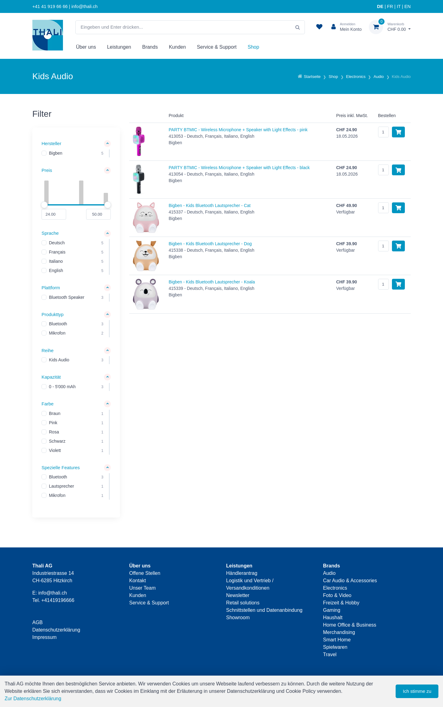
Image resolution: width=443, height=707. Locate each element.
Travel (330, 654)
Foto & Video (337, 595)
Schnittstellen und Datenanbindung (264, 610)
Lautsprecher (61, 486)
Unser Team (142, 588)
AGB (37, 622)
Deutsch (57, 243)
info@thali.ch (52, 592)
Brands (150, 47)
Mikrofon (57, 333)
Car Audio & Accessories (350, 580)
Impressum (44, 637)
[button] (76, 143)
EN (408, 6)
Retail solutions (243, 602)
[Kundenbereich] (344, 27)
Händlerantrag (241, 573)
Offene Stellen (144, 573)
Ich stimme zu (417, 691)
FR (390, 6)
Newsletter (237, 595)
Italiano (56, 261)
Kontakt (137, 580)
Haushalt (332, 617)
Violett (55, 450)
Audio (329, 573)
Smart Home (337, 639)
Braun (54, 413)
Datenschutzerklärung (56, 629)
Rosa (54, 431)
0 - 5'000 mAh (62, 386)
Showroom (237, 617)
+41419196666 (57, 600)
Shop (253, 47)
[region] (76, 153)
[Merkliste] (319, 27)
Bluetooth (58, 324)
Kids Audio (59, 360)
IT (399, 6)
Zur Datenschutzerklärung (33, 698)
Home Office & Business (349, 625)
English (56, 270)
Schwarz (57, 441)
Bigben (55, 153)
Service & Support (217, 47)
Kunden (177, 47)
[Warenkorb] (390, 27)
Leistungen (119, 47)
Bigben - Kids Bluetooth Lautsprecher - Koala (212, 281)
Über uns (86, 47)
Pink (53, 422)
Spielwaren (335, 647)
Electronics (335, 588)
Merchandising (339, 632)
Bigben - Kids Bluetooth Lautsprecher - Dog (210, 243)
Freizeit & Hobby (341, 602)
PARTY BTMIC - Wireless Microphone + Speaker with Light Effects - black (239, 167)
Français (57, 252)
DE (380, 6)
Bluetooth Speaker (66, 297)
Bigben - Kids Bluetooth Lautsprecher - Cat (209, 205)
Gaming (331, 610)
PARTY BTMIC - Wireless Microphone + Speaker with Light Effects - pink (238, 129)
